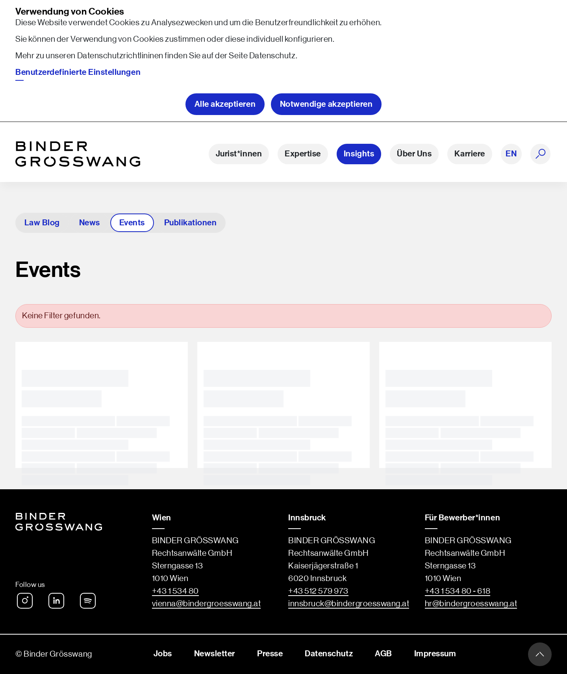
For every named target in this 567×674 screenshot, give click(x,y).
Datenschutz (272, 56)
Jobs (163, 654)
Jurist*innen (239, 154)
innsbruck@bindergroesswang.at (348, 604)
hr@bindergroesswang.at (471, 604)
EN (511, 154)
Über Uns (414, 154)
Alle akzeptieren (225, 104)
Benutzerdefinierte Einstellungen (78, 72)
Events (132, 223)
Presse (270, 654)
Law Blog (42, 223)
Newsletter (214, 654)
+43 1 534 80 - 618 (458, 591)
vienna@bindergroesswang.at (206, 604)
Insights (359, 154)
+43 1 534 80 (175, 591)
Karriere (469, 154)
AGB (383, 654)
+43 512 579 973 (318, 591)
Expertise (303, 154)
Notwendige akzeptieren (326, 104)
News (89, 223)
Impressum (435, 654)
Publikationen (190, 223)
